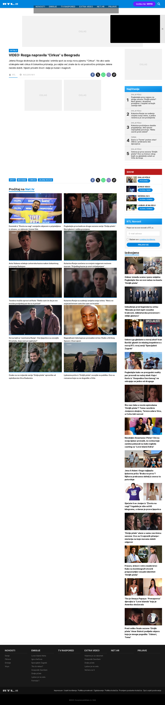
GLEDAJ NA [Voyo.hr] (144, 4)
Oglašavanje (99, 689)
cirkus (32, 180)
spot (12, 180)
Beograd (22, 180)
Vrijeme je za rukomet (93, 656)
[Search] (158, 4)
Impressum (58, 689)
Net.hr (30, 189)
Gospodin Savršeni (39, 669)
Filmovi (8, 659)
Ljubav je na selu (38, 676)
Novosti (40, 4)
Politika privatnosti (85, 689)
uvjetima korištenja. (147, 239)
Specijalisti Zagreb (39, 662)
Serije (7, 656)
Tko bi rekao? (37, 666)
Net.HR (100, 4)
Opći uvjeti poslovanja (152, 689)
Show (130, 172)
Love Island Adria (38, 656)
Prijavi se (143, 244)
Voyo (7, 666)
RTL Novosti (134, 221)
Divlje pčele (36, 673)
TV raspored (68, 4)
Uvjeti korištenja (70, 689)
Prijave (112, 4)
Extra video (86, 4)
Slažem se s (142, 239)
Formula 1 (35, 679)
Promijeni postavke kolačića (130, 689)
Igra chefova (36, 659)
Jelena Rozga (45, 180)
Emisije (53, 4)
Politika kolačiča (111, 689)
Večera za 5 (89, 669)
